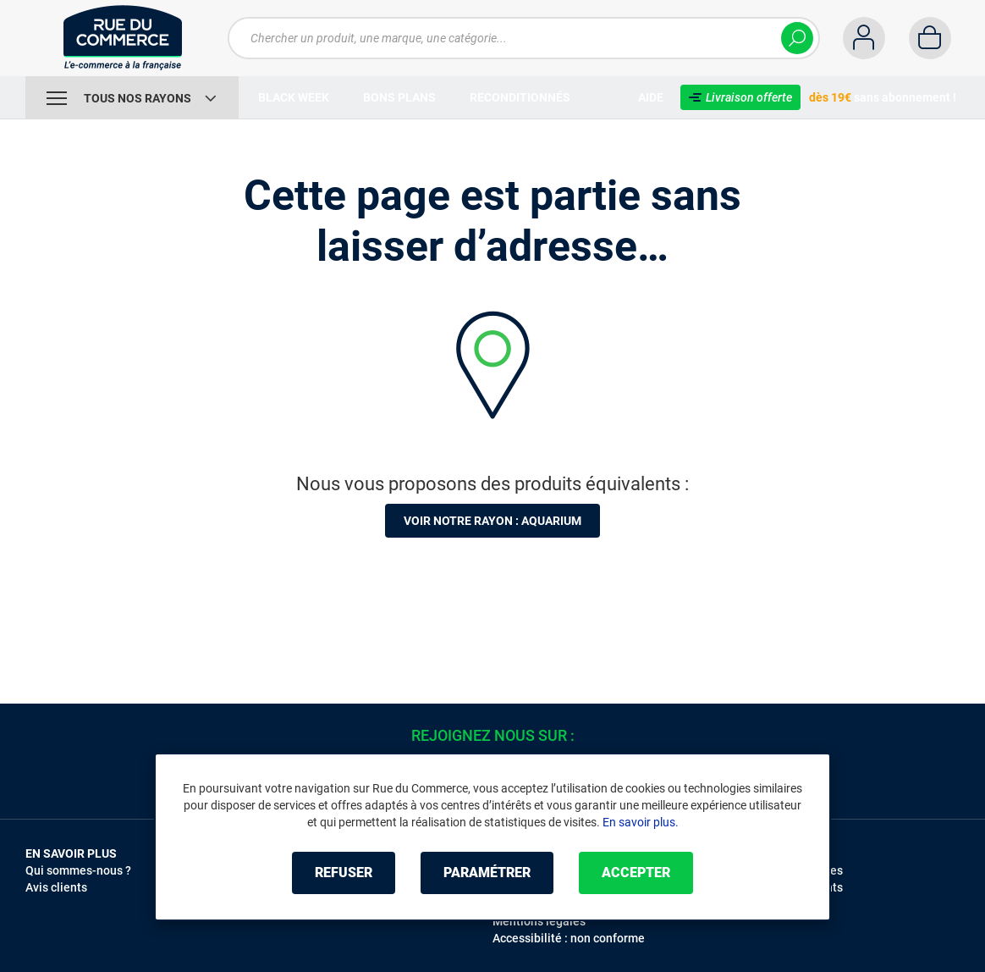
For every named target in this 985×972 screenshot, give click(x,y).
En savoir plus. (641, 822)
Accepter (636, 872)
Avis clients (56, 887)
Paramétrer (487, 872)
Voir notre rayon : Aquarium (492, 520)
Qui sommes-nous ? (78, 870)
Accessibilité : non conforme (568, 938)
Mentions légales (539, 921)
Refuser (343, 872)
